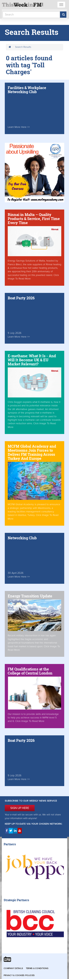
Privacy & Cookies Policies (19, 975)
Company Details (13, 968)
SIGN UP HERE (19, 808)
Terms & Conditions (37, 968)
